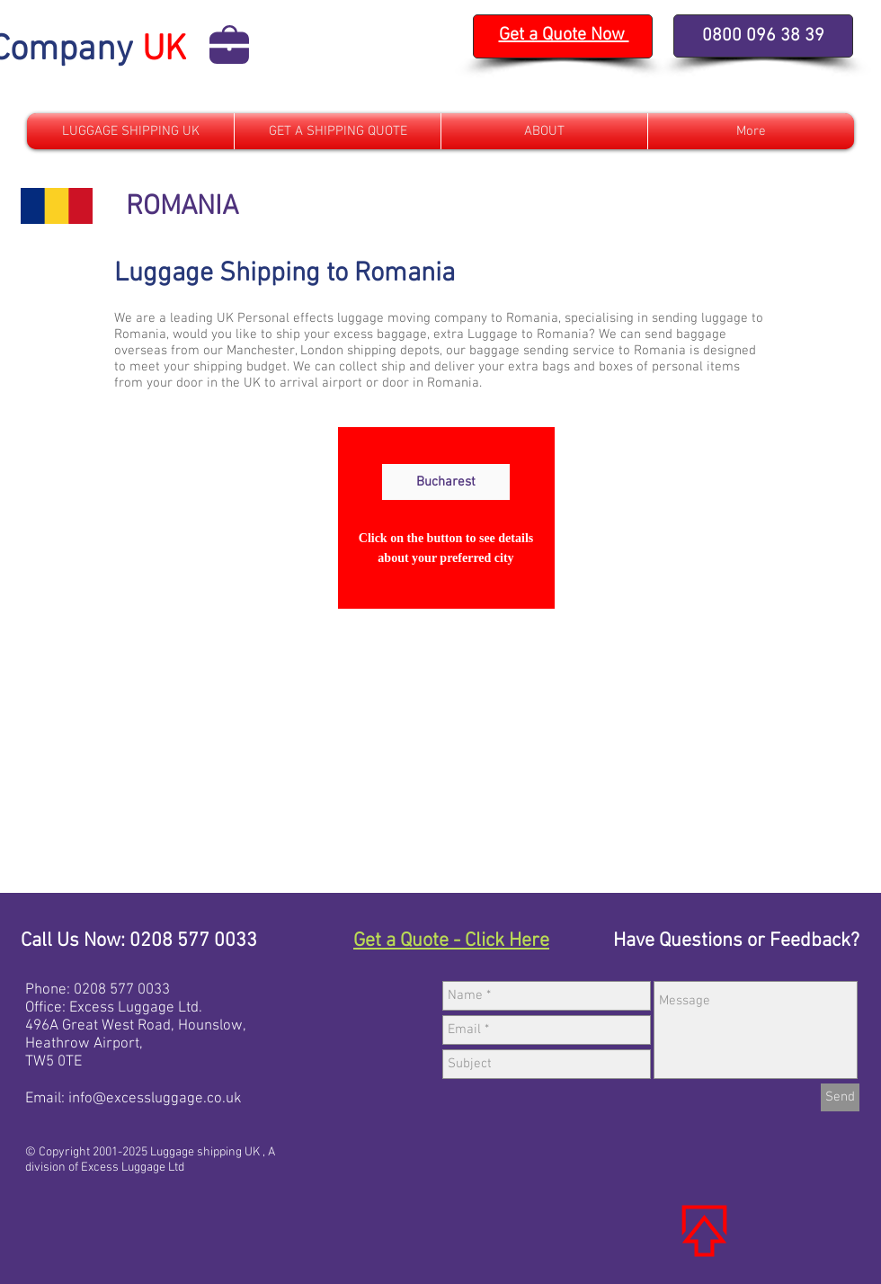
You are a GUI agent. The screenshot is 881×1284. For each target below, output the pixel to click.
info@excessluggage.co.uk (155, 1099)
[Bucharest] (446, 482)
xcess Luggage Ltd (138, 1008)
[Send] (840, 1097)
